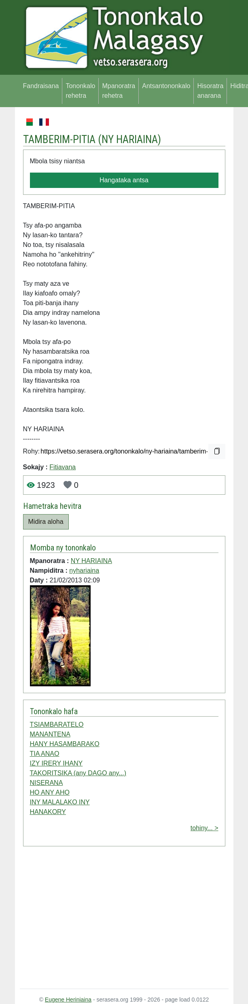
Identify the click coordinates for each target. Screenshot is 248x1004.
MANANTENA (50, 734)
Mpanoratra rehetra (118, 90)
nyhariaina (84, 570)
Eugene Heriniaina (68, 999)
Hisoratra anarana (210, 90)
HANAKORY (48, 811)
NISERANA (46, 782)
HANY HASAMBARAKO (65, 743)
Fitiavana (62, 467)
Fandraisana (41, 85)
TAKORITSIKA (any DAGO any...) (78, 773)
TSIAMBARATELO (57, 724)
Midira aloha (46, 521)
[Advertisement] (124, 919)
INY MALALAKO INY (60, 802)
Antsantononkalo (166, 85)
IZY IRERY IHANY (56, 763)
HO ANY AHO (50, 792)
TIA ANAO (44, 753)
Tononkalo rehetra (80, 90)
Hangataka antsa (124, 180)
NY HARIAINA (130, 139)
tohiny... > (204, 828)
